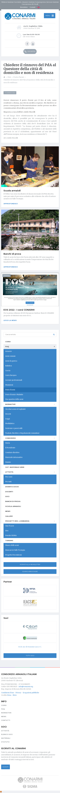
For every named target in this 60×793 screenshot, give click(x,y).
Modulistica (9, 423)
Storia (7, 443)
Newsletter (24, 7)
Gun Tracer (9, 526)
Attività (9, 472)
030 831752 (30, 51)
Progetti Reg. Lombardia (17, 521)
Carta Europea (10, 375)
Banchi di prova (12, 254)
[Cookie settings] (1, 792)
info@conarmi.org (26, 687)
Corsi (8, 342)
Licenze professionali (13, 380)
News (7, 511)
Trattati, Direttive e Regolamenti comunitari (22, 433)
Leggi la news (10, 320)
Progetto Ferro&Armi (13, 555)
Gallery (9, 516)
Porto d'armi (10, 390)
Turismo (9, 540)
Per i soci (8, 477)
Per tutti (8, 482)
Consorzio (10, 438)
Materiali (5, 738)
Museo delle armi (12, 545)
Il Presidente (10, 448)
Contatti (32, 7)
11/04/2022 (6, 275)
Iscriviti (5, 767)
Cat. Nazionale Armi (14, 467)
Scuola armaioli (12, 190)
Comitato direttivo (12, 453)
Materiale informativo (13, 457)
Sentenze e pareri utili (13, 428)
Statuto (8, 462)
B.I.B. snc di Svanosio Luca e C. (30, 647)
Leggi (7, 419)
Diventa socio (12, 487)
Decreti (8, 414)
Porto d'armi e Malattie (14, 395)
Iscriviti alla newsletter (30, 564)
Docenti (9, 492)
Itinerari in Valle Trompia (15, 550)
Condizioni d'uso (7, 693)
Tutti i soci (30, 655)
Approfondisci (11, 204)
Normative (10, 404)
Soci (7, 496)
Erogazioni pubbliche (31, 693)
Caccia (7, 371)
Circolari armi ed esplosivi (15, 409)
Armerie (8, 351)
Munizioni (9, 385)
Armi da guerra (11, 361)
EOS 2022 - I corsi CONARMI (19, 310)
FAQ (7, 346)
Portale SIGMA (11, 536)
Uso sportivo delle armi (14, 399)
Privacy (18, 693)
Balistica (8, 366)
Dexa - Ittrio (12, 695)
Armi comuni (10, 356)
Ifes (6, 531)
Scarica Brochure (30, 571)
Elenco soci (7, 734)
